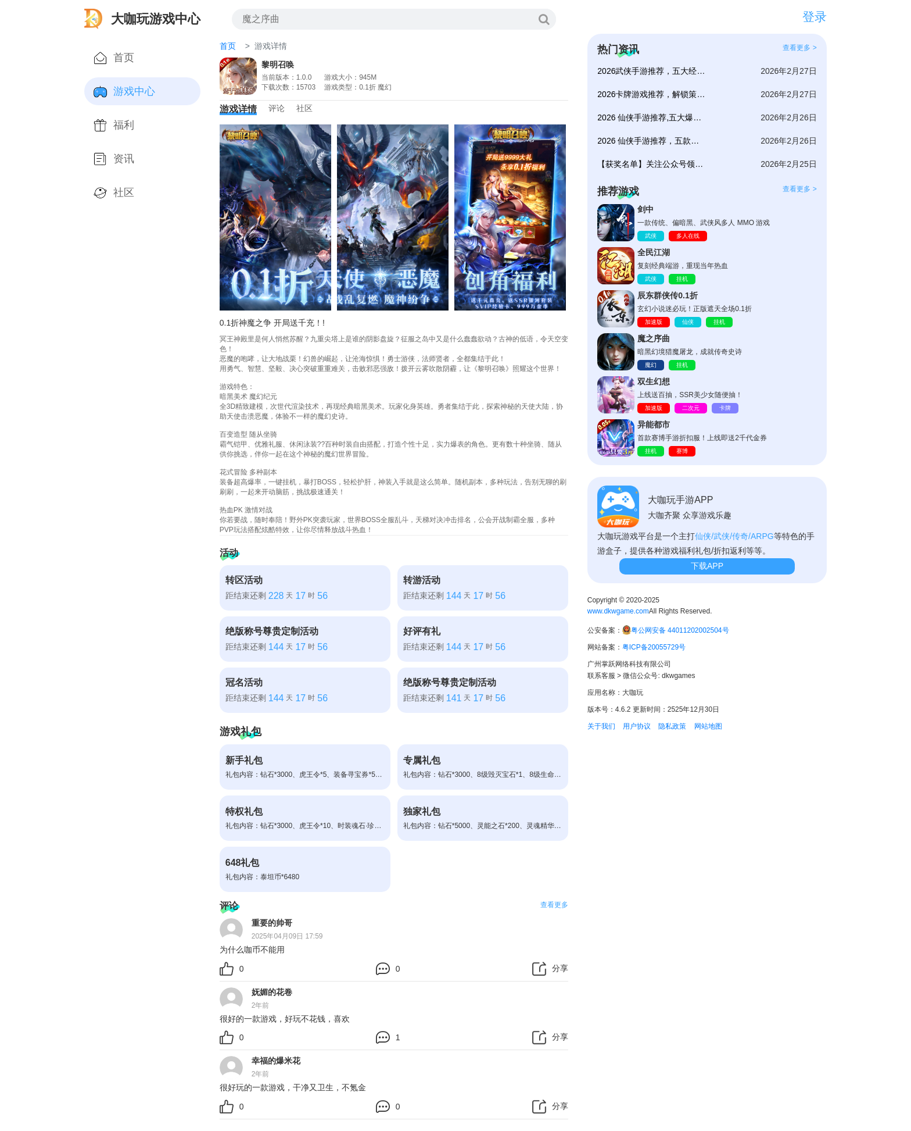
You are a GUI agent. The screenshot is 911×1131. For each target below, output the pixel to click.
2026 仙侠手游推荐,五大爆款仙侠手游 (652, 117)
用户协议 (637, 726)
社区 (304, 108)
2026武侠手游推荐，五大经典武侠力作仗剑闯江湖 (652, 71)
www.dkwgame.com (618, 611)
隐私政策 (672, 726)
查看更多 (554, 905)
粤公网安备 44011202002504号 (680, 630)
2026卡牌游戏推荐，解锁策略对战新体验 (652, 94)
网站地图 (708, 726)
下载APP (707, 565)
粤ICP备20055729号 (654, 647)
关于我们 (601, 726)
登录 (814, 16)
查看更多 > (799, 48)
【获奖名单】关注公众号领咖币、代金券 (652, 164)
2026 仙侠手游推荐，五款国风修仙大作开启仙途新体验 (652, 140)
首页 (228, 46)
